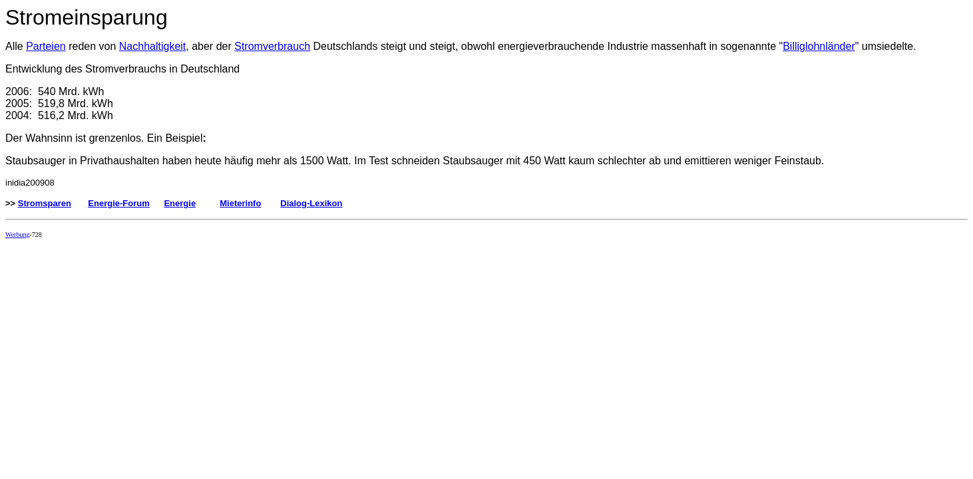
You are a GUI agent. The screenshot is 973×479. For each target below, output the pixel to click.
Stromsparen (44, 203)
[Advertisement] (247, 279)
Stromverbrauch (272, 46)
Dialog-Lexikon (311, 203)
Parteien (46, 46)
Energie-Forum (118, 203)
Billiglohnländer (819, 46)
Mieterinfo (240, 203)
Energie (180, 203)
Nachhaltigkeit (152, 46)
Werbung (17, 234)
